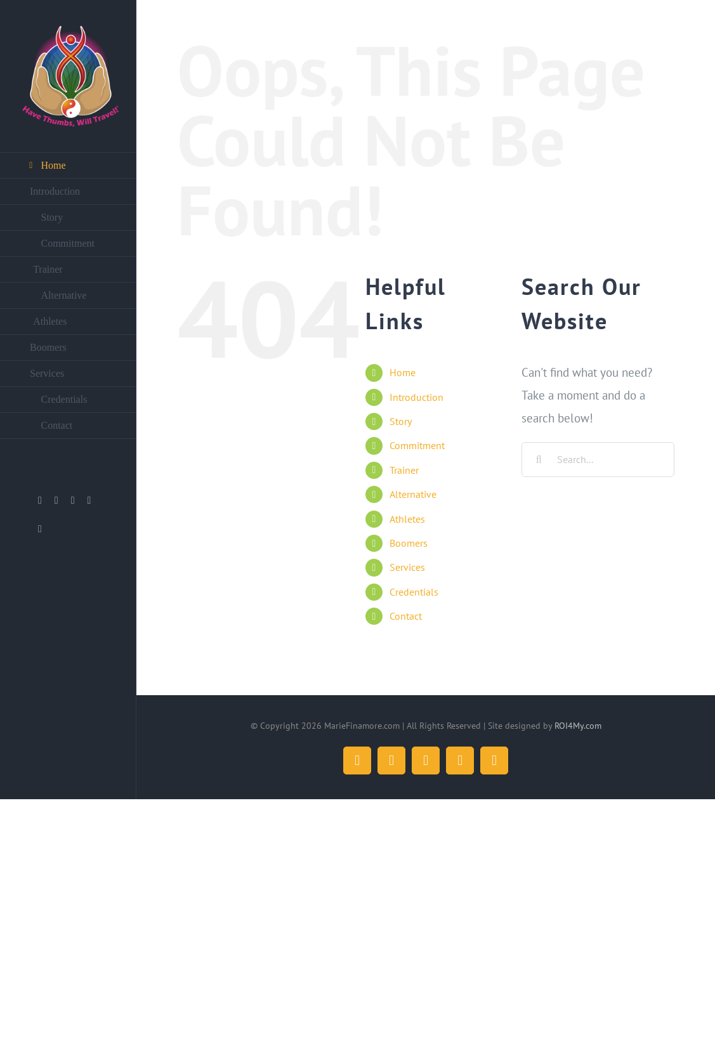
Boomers (409, 543)
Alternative (413, 494)
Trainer (404, 470)
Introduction (416, 397)
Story (401, 421)
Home (403, 372)
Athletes (407, 519)
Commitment (417, 445)
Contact (406, 616)
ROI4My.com (577, 725)
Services (407, 567)
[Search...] (597, 459)
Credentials (414, 591)
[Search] (538, 459)
